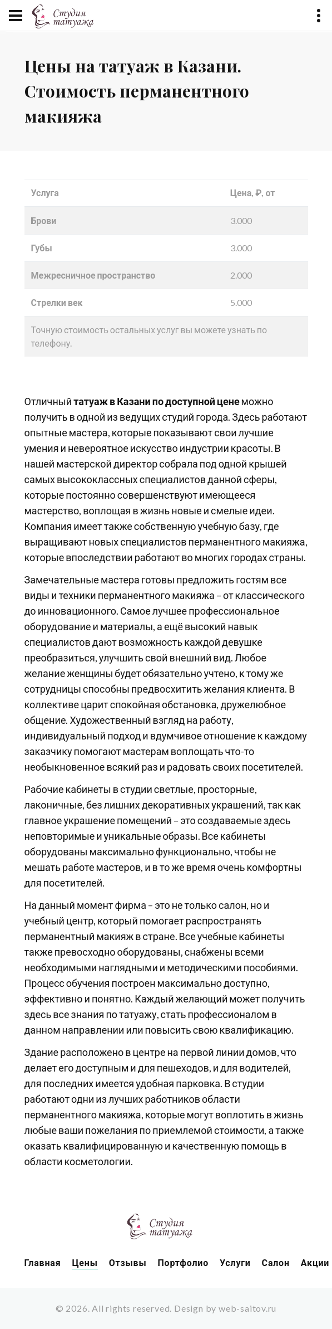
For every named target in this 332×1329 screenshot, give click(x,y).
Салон (276, 1262)
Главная (42, 1262)
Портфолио (183, 1262)
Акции (315, 1262)
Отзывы (128, 1262)
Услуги (235, 1262)
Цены (84, 1262)
